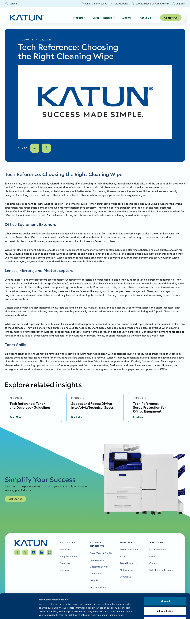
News (152, 556)
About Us (147, 17)
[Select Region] (150, 3)
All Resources (127, 570)
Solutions (65, 563)
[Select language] (178, 3)
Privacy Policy (141, 601)
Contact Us (171, 17)
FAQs (122, 556)
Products (79, 17)
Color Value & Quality (101, 553)
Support (127, 17)
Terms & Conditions (165, 601)
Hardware (65, 549)
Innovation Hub (98, 587)
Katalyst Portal (119, 3)
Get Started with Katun (161, 570)
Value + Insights (104, 17)
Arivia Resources (128, 563)
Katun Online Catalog (94, 3)
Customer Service (99, 566)
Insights (94, 580)
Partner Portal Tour (129, 549)
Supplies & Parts (68, 556)
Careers (153, 563)
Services (64, 570)
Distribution (96, 573)
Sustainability (97, 560)
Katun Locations (157, 549)
